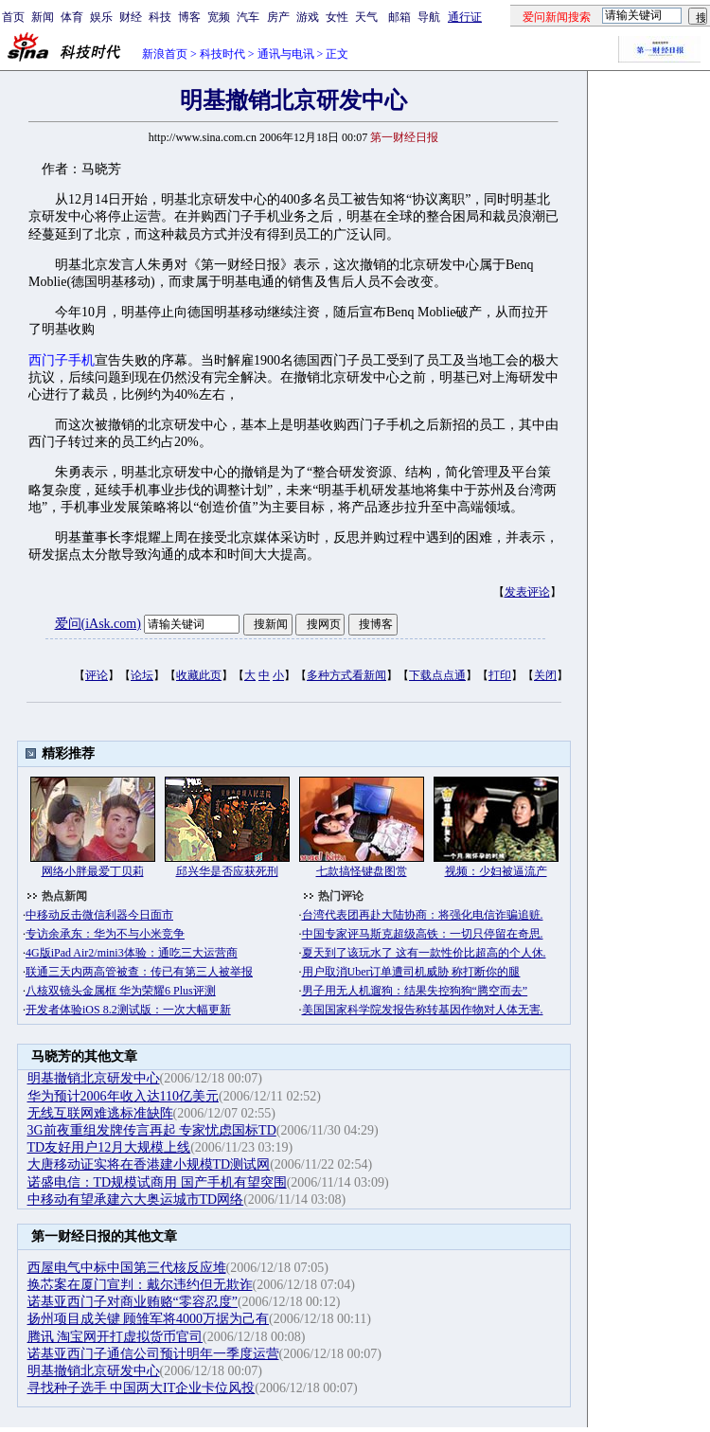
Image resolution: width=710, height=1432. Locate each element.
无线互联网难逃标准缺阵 (100, 1113)
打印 (499, 675)
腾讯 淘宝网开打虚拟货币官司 (115, 1337)
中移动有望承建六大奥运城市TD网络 (135, 1199)
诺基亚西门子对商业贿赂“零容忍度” (132, 1302)
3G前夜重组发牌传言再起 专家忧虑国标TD (151, 1130)
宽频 (218, 17)
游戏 (307, 17)
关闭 (545, 675)
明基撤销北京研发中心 (93, 1078)
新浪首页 (164, 54)
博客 (189, 17)
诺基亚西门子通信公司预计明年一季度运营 (153, 1354)
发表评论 (527, 592)
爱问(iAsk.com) (98, 624)
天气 (366, 17)
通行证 (465, 17)
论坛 (142, 675)
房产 (278, 17)
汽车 (248, 17)
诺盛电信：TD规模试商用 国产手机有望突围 (157, 1182)
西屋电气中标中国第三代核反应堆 (126, 1268)
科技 (160, 17)
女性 (337, 17)
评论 (96, 675)
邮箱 (399, 17)
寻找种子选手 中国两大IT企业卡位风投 (141, 1388)
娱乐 (101, 17)
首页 (13, 17)
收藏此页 (199, 675)
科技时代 (222, 54)
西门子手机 (61, 360)
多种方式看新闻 (346, 675)
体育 (72, 17)
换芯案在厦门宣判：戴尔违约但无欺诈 (140, 1285)
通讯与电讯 (285, 54)
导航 (428, 17)
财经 (130, 17)
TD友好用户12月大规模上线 (109, 1147)
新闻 (42, 17)
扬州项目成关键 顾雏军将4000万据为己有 (148, 1319)
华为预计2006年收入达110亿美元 (123, 1096)
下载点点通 (437, 675)
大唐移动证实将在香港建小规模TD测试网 (149, 1164)
